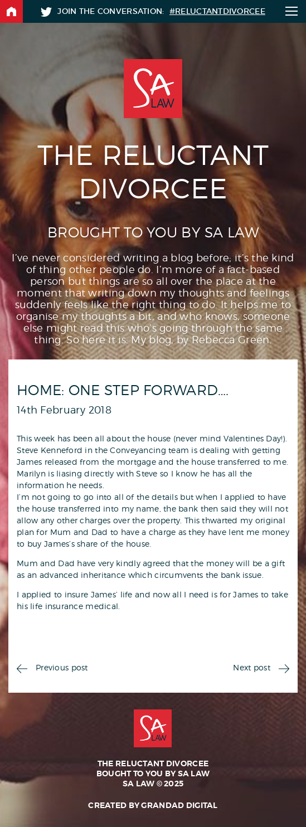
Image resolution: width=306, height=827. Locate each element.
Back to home (11, 11)
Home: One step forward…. (123, 390)
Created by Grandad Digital (152, 805)
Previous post (62, 667)
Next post (251, 667)
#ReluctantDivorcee (217, 11)
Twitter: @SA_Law (46, 12)
